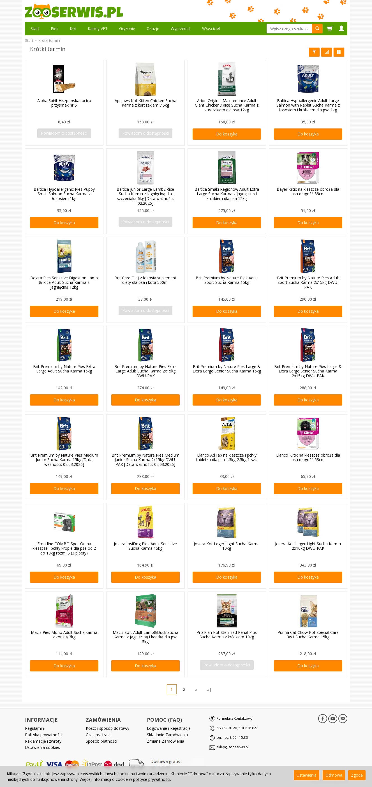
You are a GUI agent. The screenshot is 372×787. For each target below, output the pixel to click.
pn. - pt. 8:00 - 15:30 (232, 737)
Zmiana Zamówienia (165, 741)
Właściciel (211, 28)
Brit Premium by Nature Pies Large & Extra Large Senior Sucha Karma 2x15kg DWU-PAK (308, 371)
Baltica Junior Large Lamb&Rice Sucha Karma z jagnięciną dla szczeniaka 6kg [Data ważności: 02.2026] (145, 196)
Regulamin (34, 728)
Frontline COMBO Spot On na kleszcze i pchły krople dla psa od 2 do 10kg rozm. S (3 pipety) (64, 548)
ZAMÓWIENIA (103, 719)
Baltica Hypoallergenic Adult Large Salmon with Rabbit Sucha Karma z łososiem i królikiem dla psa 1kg (308, 105)
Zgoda (357, 775)
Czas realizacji (98, 734)
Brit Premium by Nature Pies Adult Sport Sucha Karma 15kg (227, 280)
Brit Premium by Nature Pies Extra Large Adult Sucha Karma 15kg (64, 369)
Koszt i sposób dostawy (107, 728)
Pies (54, 28)
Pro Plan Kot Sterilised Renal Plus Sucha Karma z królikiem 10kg (227, 635)
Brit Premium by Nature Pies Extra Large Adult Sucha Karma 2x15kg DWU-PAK (145, 371)
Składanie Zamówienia (167, 734)
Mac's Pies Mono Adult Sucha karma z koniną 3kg (64, 635)
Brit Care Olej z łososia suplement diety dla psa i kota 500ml (145, 280)
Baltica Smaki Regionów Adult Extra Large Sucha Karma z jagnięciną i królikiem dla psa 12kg (227, 194)
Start (35, 28)
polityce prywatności (151, 779)
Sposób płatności (101, 741)
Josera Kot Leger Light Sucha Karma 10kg (227, 546)
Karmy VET (98, 28)
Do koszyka (226, 134)
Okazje (153, 28)
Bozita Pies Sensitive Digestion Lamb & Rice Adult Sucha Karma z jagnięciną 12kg (64, 282)
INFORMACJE (41, 719)
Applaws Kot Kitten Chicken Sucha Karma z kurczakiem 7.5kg (145, 103)
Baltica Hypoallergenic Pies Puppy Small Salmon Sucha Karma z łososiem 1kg (64, 194)
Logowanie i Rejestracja (169, 728)
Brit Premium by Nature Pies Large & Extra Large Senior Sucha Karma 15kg (227, 369)
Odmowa (333, 775)
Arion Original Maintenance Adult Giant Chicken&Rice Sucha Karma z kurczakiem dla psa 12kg (226, 105)
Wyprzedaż (181, 28)
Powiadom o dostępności (64, 133)
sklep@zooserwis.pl (233, 747)
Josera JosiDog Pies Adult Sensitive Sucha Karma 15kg (145, 546)
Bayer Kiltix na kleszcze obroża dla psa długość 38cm (308, 192)
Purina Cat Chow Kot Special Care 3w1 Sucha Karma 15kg (308, 635)
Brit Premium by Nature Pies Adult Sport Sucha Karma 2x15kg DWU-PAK (308, 282)
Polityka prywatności (43, 734)
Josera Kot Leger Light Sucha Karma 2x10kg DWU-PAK (308, 546)
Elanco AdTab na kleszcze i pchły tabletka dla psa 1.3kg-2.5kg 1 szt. (226, 457)
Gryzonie (127, 28)
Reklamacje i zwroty (43, 741)
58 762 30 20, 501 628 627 (237, 728)
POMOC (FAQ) (164, 719)
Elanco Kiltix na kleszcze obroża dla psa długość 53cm (308, 457)
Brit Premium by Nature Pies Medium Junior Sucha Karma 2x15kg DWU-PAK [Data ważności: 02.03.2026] (145, 459)
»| (209, 689)
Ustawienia (306, 775)
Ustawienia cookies (42, 747)
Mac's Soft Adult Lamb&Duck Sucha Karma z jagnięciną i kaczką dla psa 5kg (145, 637)
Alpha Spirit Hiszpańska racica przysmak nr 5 (64, 103)
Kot (73, 28)
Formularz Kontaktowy (234, 718)
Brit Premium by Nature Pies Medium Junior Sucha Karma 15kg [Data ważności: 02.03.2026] (64, 459)
